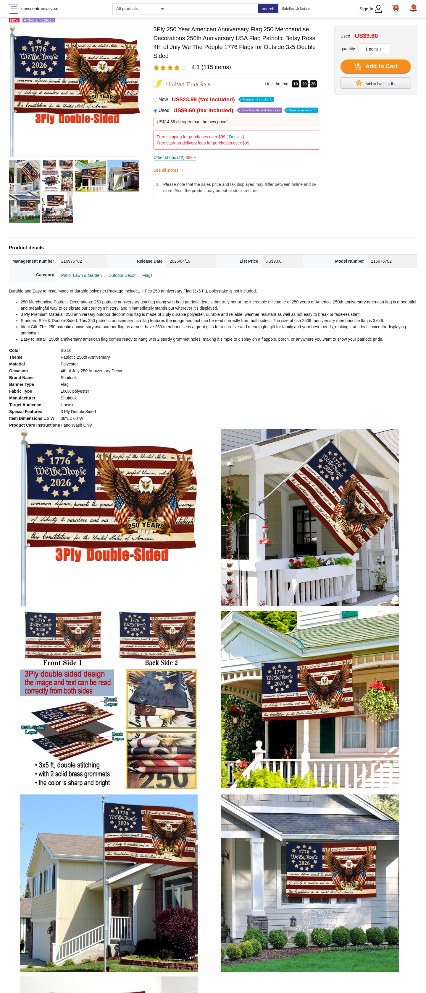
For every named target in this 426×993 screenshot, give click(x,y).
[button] (413, 8)
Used (238, 110)
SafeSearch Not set (296, 8)
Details (235, 136)
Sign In (366, 8)
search (268, 8)
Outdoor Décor (122, 275)
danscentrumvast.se (39, 8)
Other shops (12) (175, 157)
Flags (147, 275)
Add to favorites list (376, 82)
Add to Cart (376, 67)
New (216, 99)
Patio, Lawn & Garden (81, 275)
